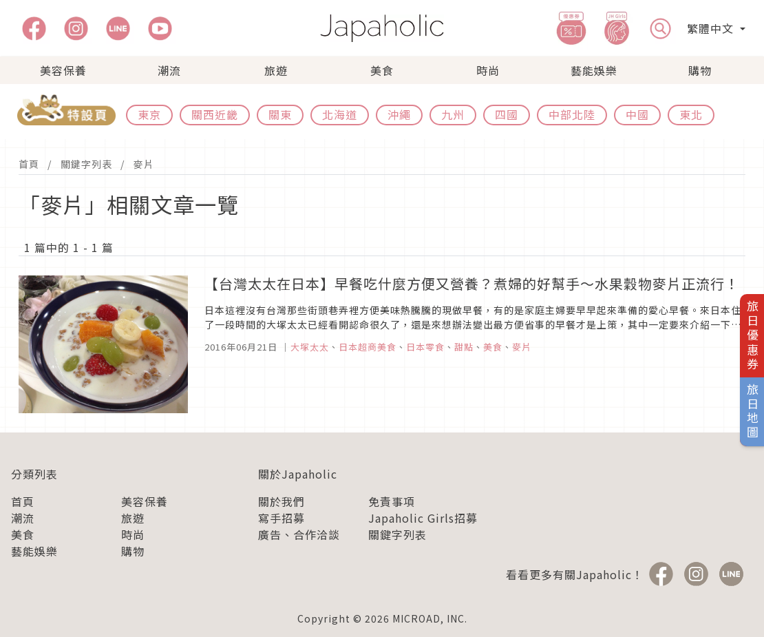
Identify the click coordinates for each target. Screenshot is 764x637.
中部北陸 (572, 114)
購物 (700, 70)
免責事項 (391, 501)
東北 (691, 114)
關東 (280, 114)
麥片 (144, 164)
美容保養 (63, 70)
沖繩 (399, 114)
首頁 (29, 164)
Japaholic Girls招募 (423, 518)
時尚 (488, 70)
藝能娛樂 (594, 70)
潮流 (169, 70)
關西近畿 (214, 114)
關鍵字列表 (86, 164)
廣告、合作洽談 (299, 534)
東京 (149, 114)
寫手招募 (281, 518)
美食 (382, 70)
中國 (637, 114)
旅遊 (276, 70)
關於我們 (281, 501)
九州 (453, 114)
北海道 (339, 114)
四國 (506, 114)
